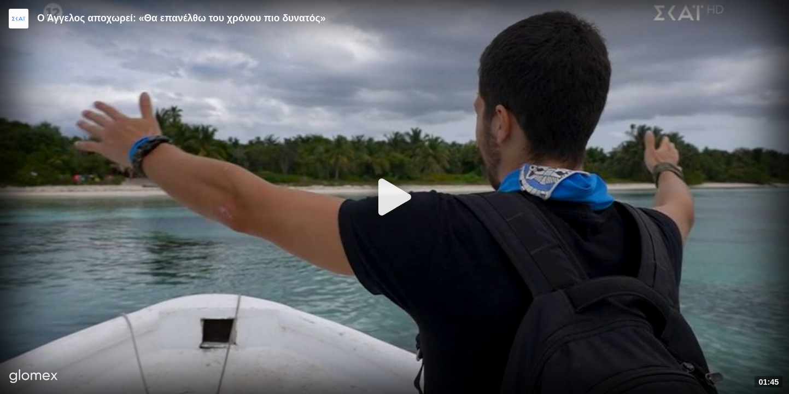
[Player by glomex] (34, 377)
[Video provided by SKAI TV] (18, 18)
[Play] (395, 197)
